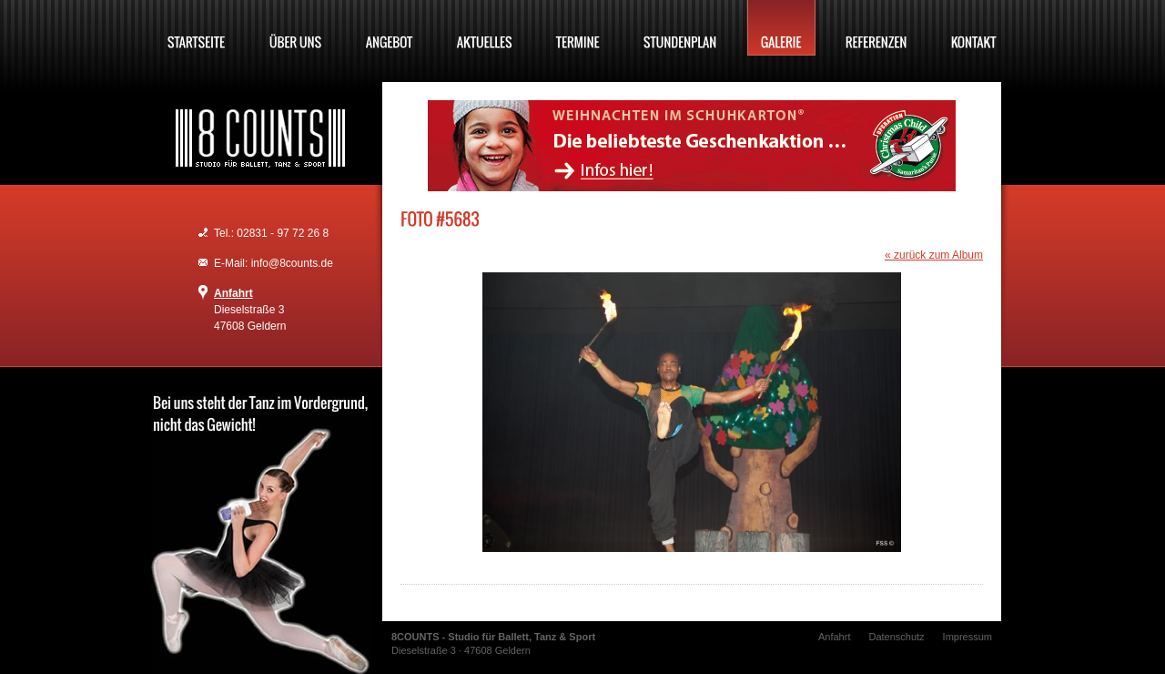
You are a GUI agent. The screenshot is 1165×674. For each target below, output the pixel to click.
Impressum (967, 636)
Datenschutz (896, 636)
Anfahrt (233, 293)
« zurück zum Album (934, 255)
